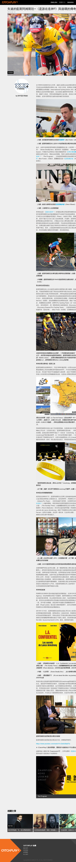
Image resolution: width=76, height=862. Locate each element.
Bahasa (70, 2)
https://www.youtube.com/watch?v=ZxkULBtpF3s (53, 744)
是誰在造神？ (49, 212)
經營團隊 (25, 852)
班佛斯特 (61, 140)
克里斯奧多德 (68, 159)
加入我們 (25, 854)
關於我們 (25, 848)
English (54, 2)
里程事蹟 (25, 850)
